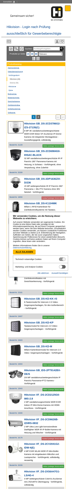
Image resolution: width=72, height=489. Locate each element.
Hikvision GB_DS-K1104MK (40, 203)
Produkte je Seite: (18, 54)
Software (12, 113)
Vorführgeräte (14, 75)
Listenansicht (34, 58)
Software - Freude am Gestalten (57, 13)
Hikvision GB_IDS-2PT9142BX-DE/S (42, 372)
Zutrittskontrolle (14, 105)
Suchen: (28, 49)
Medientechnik (14, 98)
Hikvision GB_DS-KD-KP (38, 322)
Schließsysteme (14, 109)
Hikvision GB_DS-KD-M (38, 346)
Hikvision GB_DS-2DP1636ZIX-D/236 (42, 180)
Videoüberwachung (15, 72)
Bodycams (12, 94)
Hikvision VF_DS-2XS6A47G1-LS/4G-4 (42, 473)
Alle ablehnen (43, 271)
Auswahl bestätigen (59, 271)
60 (36, 54)
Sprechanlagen (14, 101)
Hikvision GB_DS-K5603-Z (39, 274)
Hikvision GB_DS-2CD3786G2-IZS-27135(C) (42, 125)
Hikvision (12, 87)
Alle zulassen (15, 250)
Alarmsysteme (13, 68)
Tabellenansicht (38, 58)
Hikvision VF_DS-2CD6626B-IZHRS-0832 (41, 421)
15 (28, 54)
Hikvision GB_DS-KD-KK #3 (40, 298)
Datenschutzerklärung (50, 245)
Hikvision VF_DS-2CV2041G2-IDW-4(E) (42, 446)
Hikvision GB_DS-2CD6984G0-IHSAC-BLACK (42, 153)
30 (32, 54)
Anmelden (9, 2)
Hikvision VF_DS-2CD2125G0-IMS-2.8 (42, 396)
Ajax (10, 90)
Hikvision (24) (15, 79)
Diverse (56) (14, 83)
